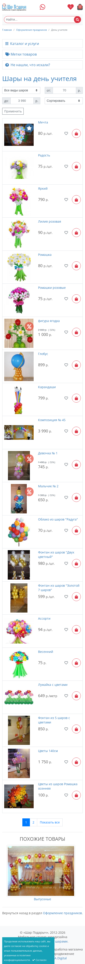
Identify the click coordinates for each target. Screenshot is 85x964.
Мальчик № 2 (48, 486)
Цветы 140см (48, 751)
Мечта (43, 122)
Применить (13, 111)
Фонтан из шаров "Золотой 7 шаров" (58, 587)
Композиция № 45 (52, 420)
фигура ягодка (49, 321)
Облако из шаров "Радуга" (58, 519)
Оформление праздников (31, 29)
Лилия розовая (49, 221)
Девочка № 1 (48, 453)
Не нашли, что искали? (27, 64)
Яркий (43, 188)
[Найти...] (42, 19)
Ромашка (45, 255)
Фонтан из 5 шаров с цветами (54, 720)
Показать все (50, 822)
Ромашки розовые (52, 287)
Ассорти (44, 618)
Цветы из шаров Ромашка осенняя (57, 786)
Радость (44, 155)
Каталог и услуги (22, 43)
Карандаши (47, 387)
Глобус (43, 354)
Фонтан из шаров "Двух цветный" (56, 554)
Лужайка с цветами (53, 685)
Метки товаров (21, 54)
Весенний (45, 652)
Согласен (39, 960)
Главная (7, 29)
